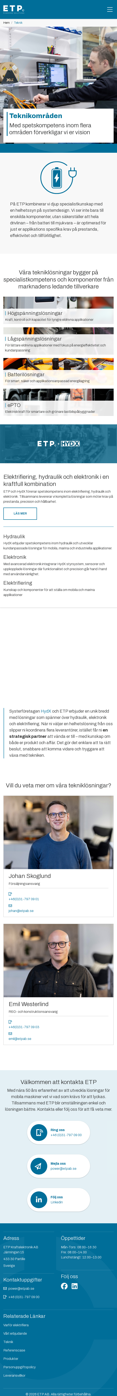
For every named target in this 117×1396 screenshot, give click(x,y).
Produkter (10, 1358)
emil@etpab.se (20, 1039)
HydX (46, 711)
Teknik (8, 1342)
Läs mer (20, 513)
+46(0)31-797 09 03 (24, 1027)
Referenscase (14, 1350)
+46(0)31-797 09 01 (24, 899)
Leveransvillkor (14, 1375)
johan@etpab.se (21, 911)
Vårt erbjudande (15, 1333)
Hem (6, 22)
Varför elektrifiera (16, 1325)
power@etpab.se (21, 1288)
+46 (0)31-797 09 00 (23, 1297)
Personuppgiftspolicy (19, 1367)
